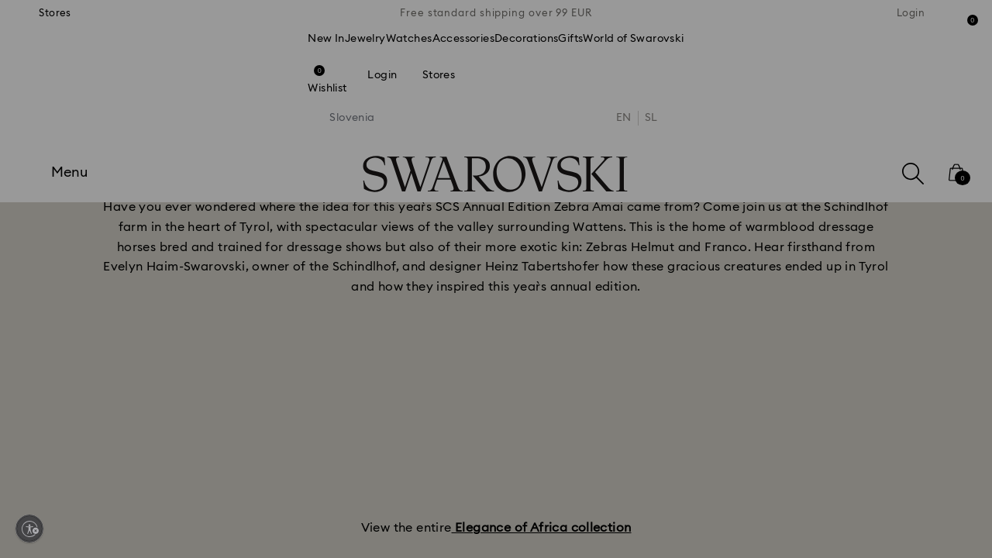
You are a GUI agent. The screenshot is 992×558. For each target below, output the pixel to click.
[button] (751, 187)
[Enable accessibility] (29, 528)
